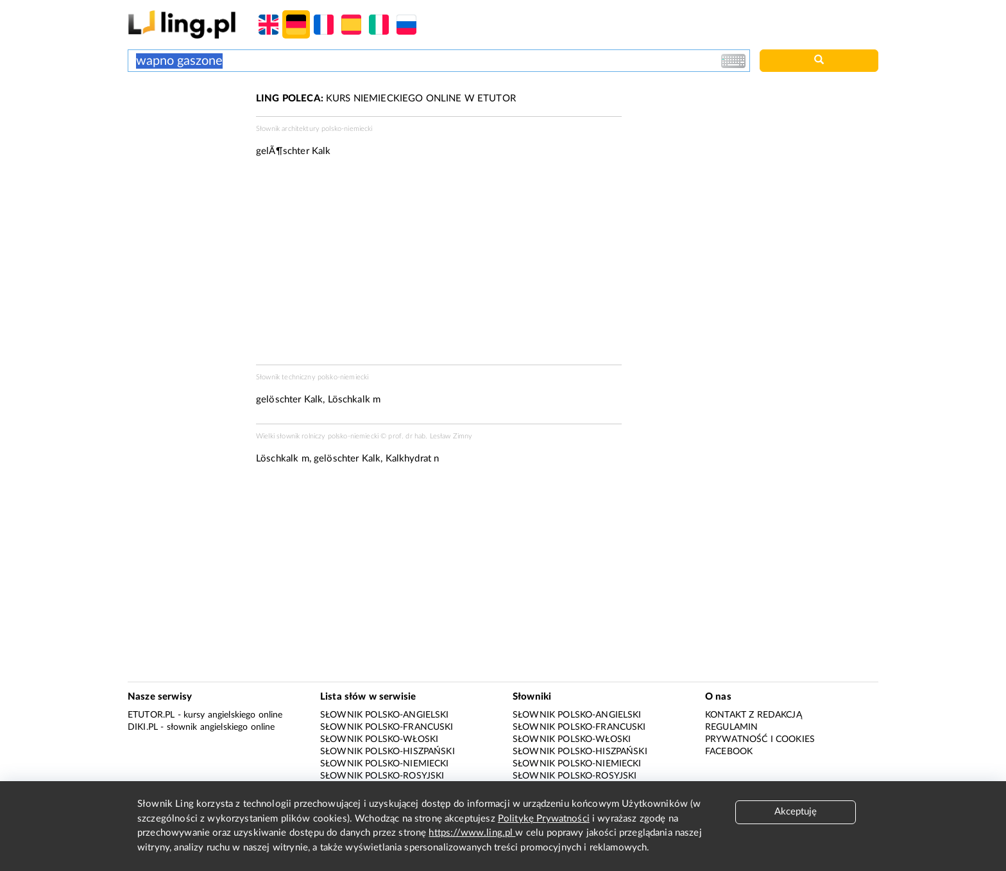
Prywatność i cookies (760, 739)
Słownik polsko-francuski (387, 727)
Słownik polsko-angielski (384, 715)
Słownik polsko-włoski (379, 739)
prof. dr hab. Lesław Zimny (430, 436)
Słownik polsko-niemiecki (384, 763)
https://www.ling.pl (472, 833)
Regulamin (731, 727)
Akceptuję (795, 811)
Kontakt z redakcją (753, 715)
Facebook (729, 751)
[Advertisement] (185, 140)
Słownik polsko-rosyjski (382, 776)
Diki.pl (143, 727)
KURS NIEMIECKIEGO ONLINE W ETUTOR (386, 98)
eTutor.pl (151, 715)
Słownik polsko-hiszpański (387, 751)
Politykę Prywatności (544, 819)
